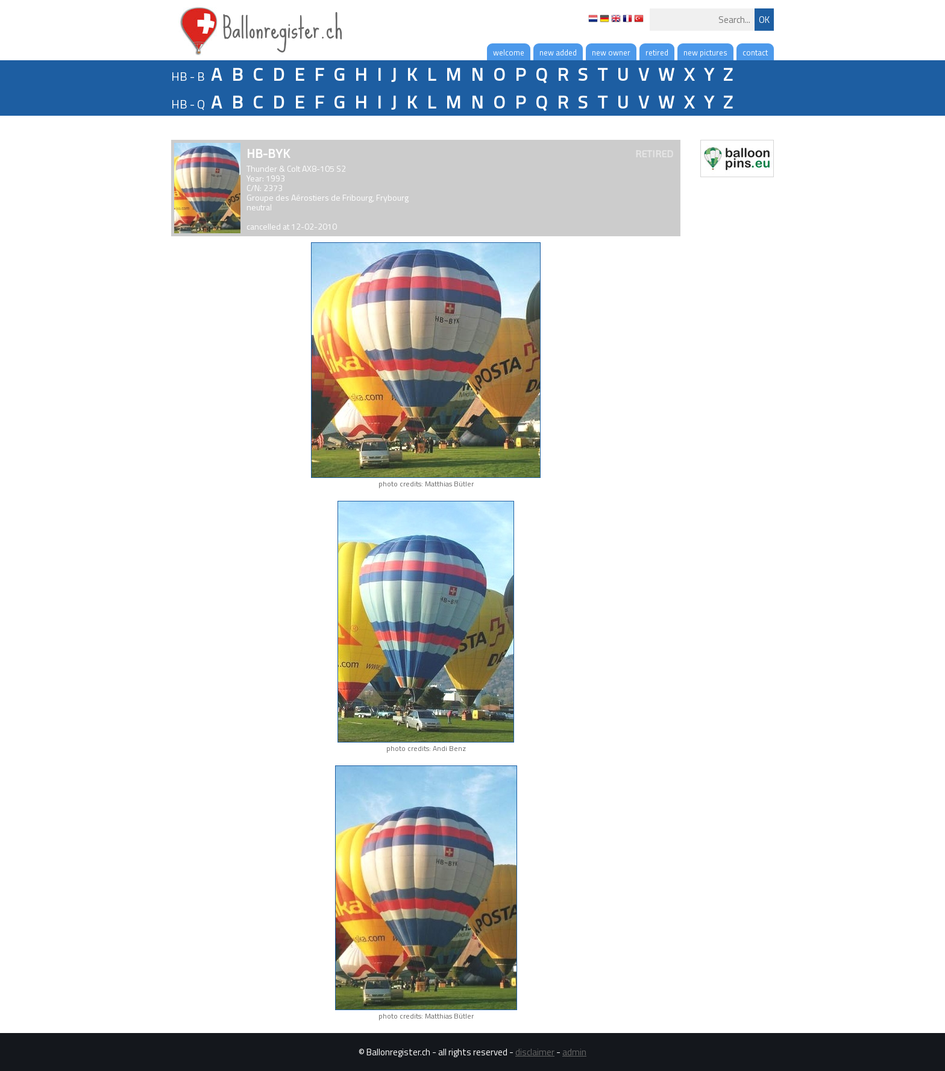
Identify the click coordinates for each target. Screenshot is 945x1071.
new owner (611, 52)
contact (755, 52)
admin (574, 1052)
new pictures (705, 52)
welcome (508, 52)
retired (656, 52)
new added (558, 52)
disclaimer (534, 1052)
